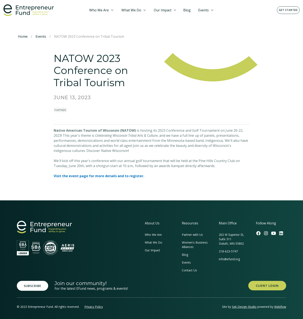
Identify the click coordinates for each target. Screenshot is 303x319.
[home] (42, 10)
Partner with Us (192, 235)
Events (203, 10)
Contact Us (189, 270)
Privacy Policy (93, 307)
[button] (101, 10)
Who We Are (99, 10)
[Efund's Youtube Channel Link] (273, 233)
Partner (60, 110)
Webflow (280, 307)
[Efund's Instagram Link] (265, 233)
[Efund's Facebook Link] (258, 233)
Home (23, 36)
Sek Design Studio (244, 307)
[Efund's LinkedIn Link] (281, 233)
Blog (187, 10)
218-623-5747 (228, 251)
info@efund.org (229, 259)
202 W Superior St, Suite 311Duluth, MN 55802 (231, 239)
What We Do (131, 10)
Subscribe (32, 286)
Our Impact (162, 10)
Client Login (267, 286)
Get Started (288, 10)
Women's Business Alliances (195, 244)
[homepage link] (44, 227)
